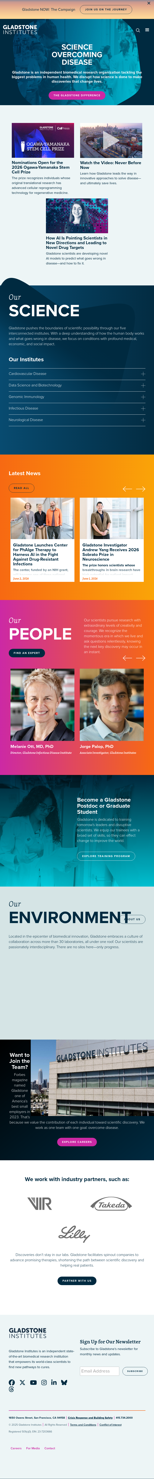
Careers (16, 1448)
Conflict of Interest (111, 1424)
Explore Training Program (106, 856)
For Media (33, 1448)
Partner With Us (77, 1280)
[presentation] (129, 488)
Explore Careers (77, 1142)
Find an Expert (27, 653)
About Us (132, 919)
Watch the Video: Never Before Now (110, 165)
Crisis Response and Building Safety (90, 1417)
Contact (49, 1448)
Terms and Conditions (83, 1424)
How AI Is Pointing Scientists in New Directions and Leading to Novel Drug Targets (76, 242)
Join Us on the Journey (106, 9)
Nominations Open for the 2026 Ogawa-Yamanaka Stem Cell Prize (41, 167)
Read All (21, 488)
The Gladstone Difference (77, 95)
